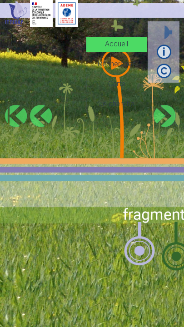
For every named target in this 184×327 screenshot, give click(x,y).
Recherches (117, 63)
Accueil (116, 44)
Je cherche (116, 103)
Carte (116, 83)
